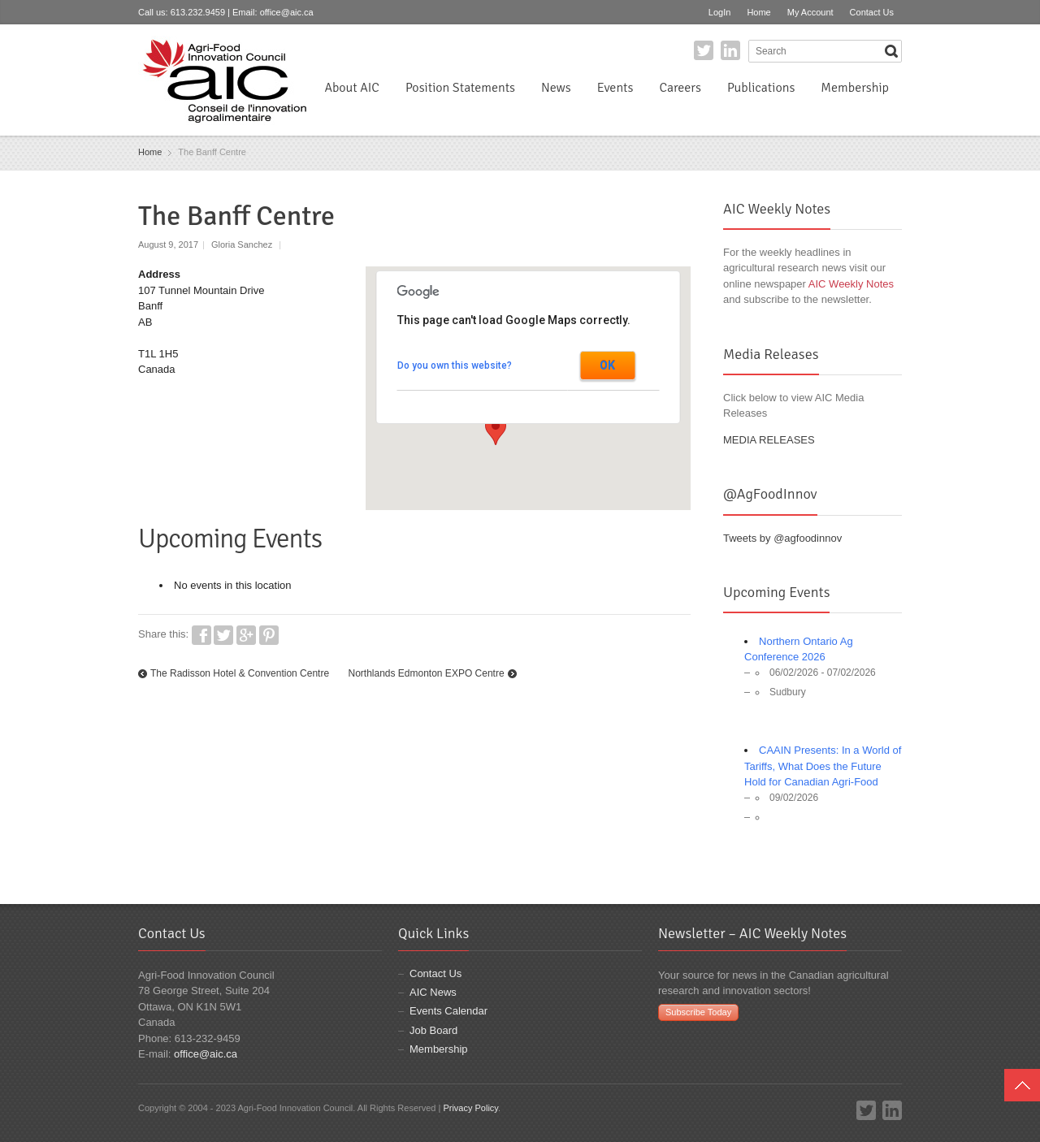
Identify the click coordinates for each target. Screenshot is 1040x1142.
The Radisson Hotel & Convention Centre (239, 673)
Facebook (201, 635)
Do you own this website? (454, 365)
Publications (761, 88)
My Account (810, 12)
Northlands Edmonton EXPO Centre (426, 673)
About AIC (351, 88)
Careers (679, 88)
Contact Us (872, 12)
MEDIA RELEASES (769, 440)
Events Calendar (449, 1011)
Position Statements (460, 88)
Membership (855, 88)
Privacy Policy (470, 1108)
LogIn (719, 12)
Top (1022, 1085)
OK (607, 365)
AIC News (433, 992)
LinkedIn (730, 50)
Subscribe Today (698, 1012)
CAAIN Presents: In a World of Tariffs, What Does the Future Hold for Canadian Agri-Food (822, 766)
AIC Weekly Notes (851, 284)
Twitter (703, 50)
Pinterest (269, 635)
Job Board (433, 1030)
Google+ (246, 635)
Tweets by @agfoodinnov (782, 538)
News (556, 88)
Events (615, 88)
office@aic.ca (287, 12)
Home (758, 12)
